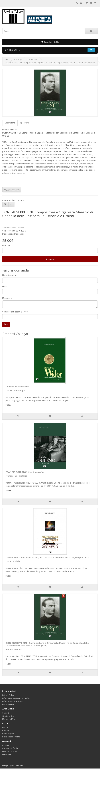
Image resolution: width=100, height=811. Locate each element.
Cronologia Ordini (10, 748)
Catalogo (18, 59)
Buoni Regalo (8, 733)
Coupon (5, 730)
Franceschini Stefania (16, 476)
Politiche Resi (8, 704)
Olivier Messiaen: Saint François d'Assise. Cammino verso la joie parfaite (47, 557)
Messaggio (7, 298)
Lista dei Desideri (9, 751)
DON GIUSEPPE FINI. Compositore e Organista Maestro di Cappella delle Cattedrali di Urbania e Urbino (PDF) (47, 644)
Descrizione (10, 122)
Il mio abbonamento (11, 736)
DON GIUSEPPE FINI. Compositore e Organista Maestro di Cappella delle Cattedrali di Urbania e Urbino (50, 62)
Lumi (13, 765)
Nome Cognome (9, 275)
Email (4, 286)
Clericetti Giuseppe (15, 390)
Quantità (6, 245)
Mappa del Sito (8, 719)
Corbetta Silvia (13, 561)
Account (5, 745)
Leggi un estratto (11, 189)
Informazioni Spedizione (13, 701)
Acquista (50, 259)
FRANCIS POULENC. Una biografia (25, 471)
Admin (20, 765)
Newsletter (7, 754)
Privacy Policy (8, 695)
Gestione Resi (8, 716)
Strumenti (33, 59)
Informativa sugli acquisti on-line (16, 698)
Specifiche (24, 122)
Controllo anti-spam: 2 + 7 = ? (15, 311)
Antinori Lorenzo (16, 227)
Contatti (5, 713)
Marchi (5, 727)
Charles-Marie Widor (17, 386)
